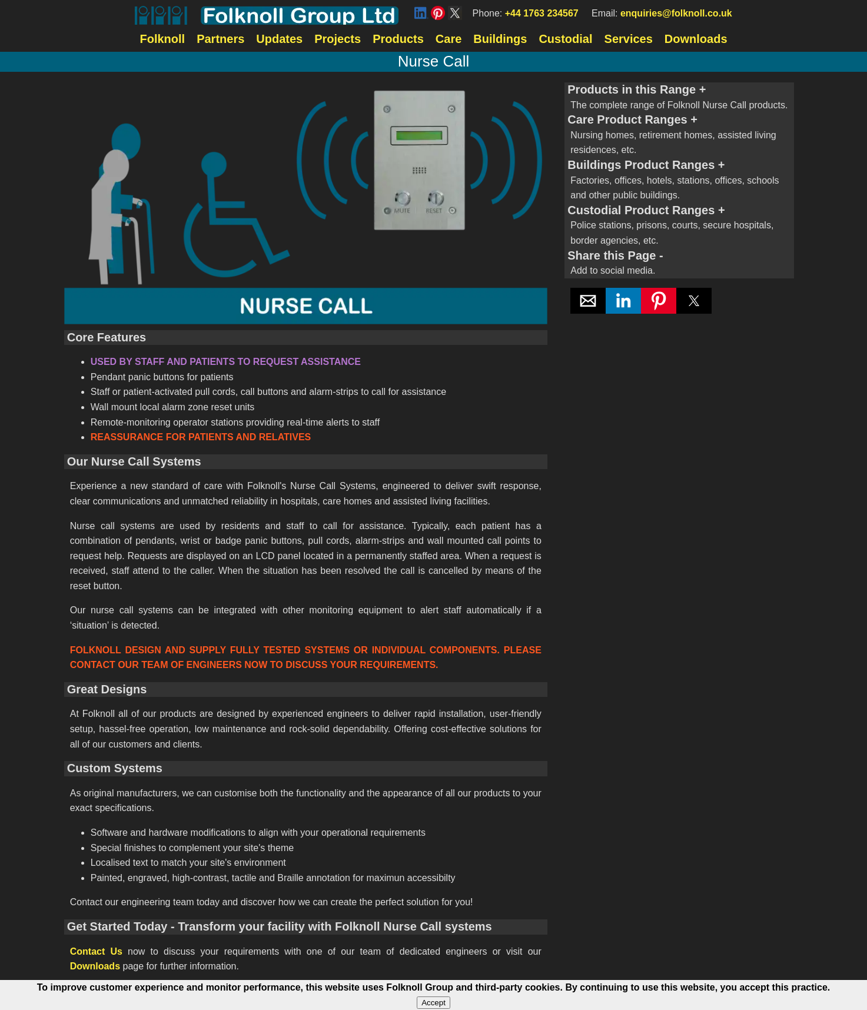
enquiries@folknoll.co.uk (676, 13)
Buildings (500, 38)
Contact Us (96, 951)
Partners (220, 38)
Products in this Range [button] (679, 97)
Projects (337, 38)
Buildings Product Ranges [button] (679, 180)
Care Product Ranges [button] (679, 135)
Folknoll (162, 38)
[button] (588, 301)
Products (398, 38)
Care (448, 38)
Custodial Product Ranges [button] (679, 226)
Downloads (696, 38)
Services (628, 38)
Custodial (565, 38)
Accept (433, 1002)
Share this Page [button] (679, 263)
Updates (279, 38)
